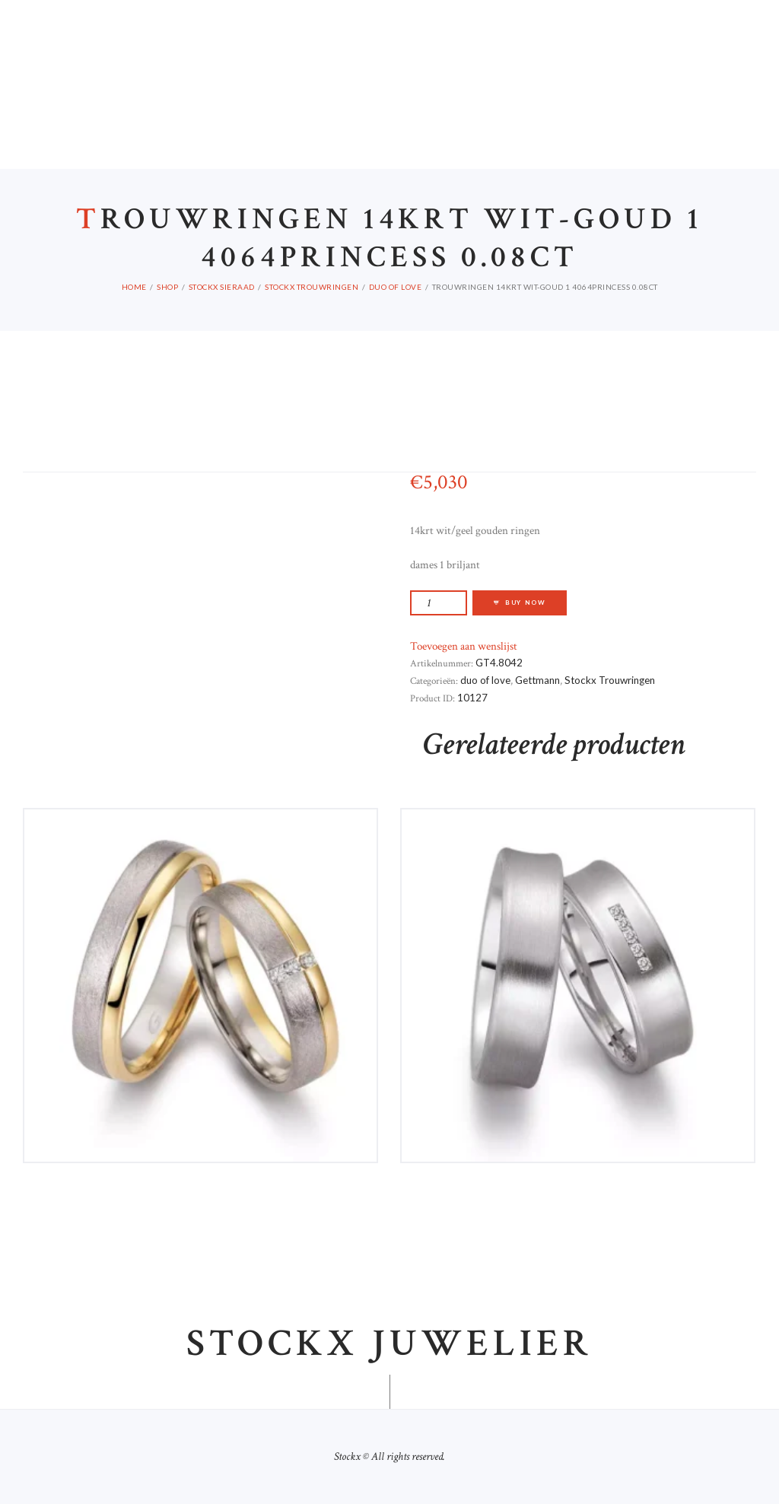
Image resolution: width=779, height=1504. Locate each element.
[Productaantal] (439, 603)
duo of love (395, 286)
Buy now (525, 602)
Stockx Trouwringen (311, 286)
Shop (167, 286)
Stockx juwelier (389, 1344)
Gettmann (537, 680)
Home (134, 286)
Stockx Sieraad (222, 286)
